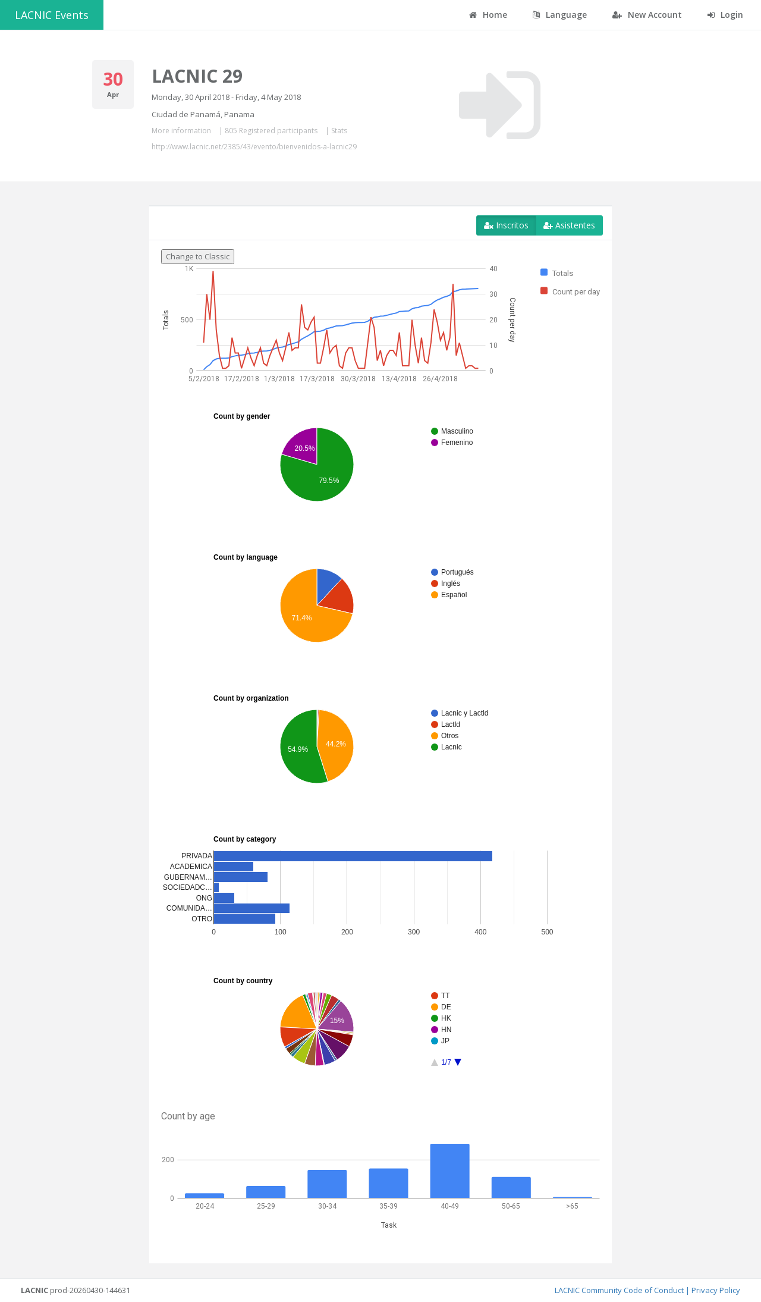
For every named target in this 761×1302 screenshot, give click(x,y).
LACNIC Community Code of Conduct (619, 1290)
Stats (339, 131)
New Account (647, 14)
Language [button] (560, 14)
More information (181, 131)
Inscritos (506, 225)
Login (725, 14)
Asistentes (569, 225)
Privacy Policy (715, 1290)
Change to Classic (197, 256)
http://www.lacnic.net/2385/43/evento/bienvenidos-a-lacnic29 (254, 147)
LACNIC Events (52, 15)
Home (488, 14)
